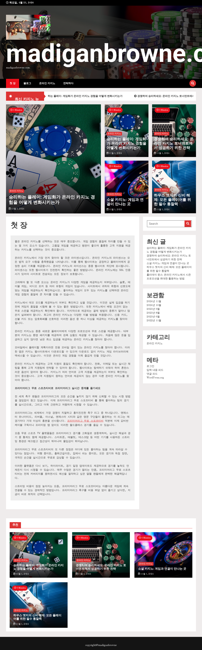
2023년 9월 (153, 309)
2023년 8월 (153, 313)
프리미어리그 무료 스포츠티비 (85, 420)
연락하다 (68, 83)
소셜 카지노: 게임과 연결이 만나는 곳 (125, 202)
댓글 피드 (152, 374)
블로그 (27, 83)
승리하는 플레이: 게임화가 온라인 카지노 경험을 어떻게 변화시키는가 (84, 96)
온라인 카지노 (47, 83)
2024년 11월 (154, 301)
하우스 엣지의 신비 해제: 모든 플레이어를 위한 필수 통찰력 (172, 200)
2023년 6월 (153, 316)
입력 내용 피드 (155, 370)
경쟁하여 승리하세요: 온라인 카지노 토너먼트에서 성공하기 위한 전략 (173, 144)
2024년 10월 (154, 305)
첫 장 (12, 83)
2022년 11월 (154, 320)
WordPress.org (155, 377)
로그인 (150, 366)
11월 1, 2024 (16, 209)
